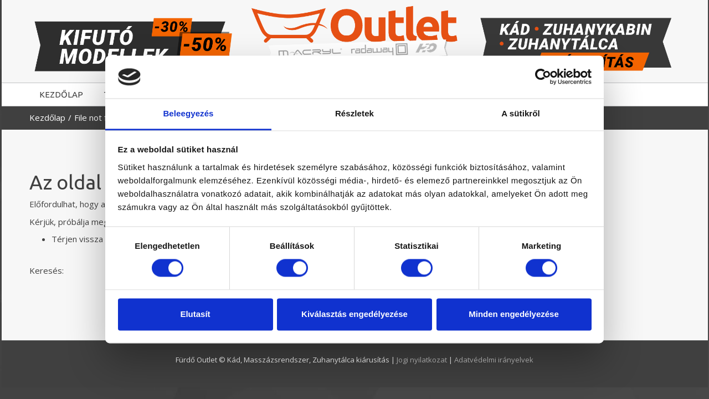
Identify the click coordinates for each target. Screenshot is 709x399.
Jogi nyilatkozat (423, 360)
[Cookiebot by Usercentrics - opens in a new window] (543, 77)
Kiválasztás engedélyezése (354, 314)
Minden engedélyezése (514, 314)
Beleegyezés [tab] (188, 113)
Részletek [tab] (354, 113)
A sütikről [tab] (520, 113)
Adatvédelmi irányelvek (493, 360)
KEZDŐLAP (61, 94)
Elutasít (195, 314)
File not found (100, 117)
